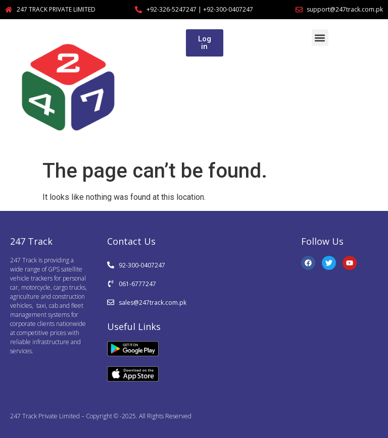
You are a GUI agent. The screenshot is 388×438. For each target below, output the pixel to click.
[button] (320, 37)
